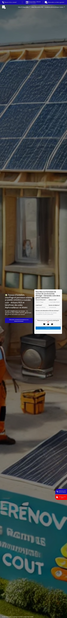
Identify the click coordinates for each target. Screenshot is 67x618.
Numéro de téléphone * (54, 305)
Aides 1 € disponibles (23, 7)
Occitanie (21, 616)
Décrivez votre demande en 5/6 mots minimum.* (47, 310)
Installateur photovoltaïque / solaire (53, 7)
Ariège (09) (26, 616)
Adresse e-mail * (53, 299)
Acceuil (3, 616)
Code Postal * (39, 305)
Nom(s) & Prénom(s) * (41, 299)
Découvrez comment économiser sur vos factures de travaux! (18, 320)
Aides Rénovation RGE (37, 7)
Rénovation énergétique (11, 616)
